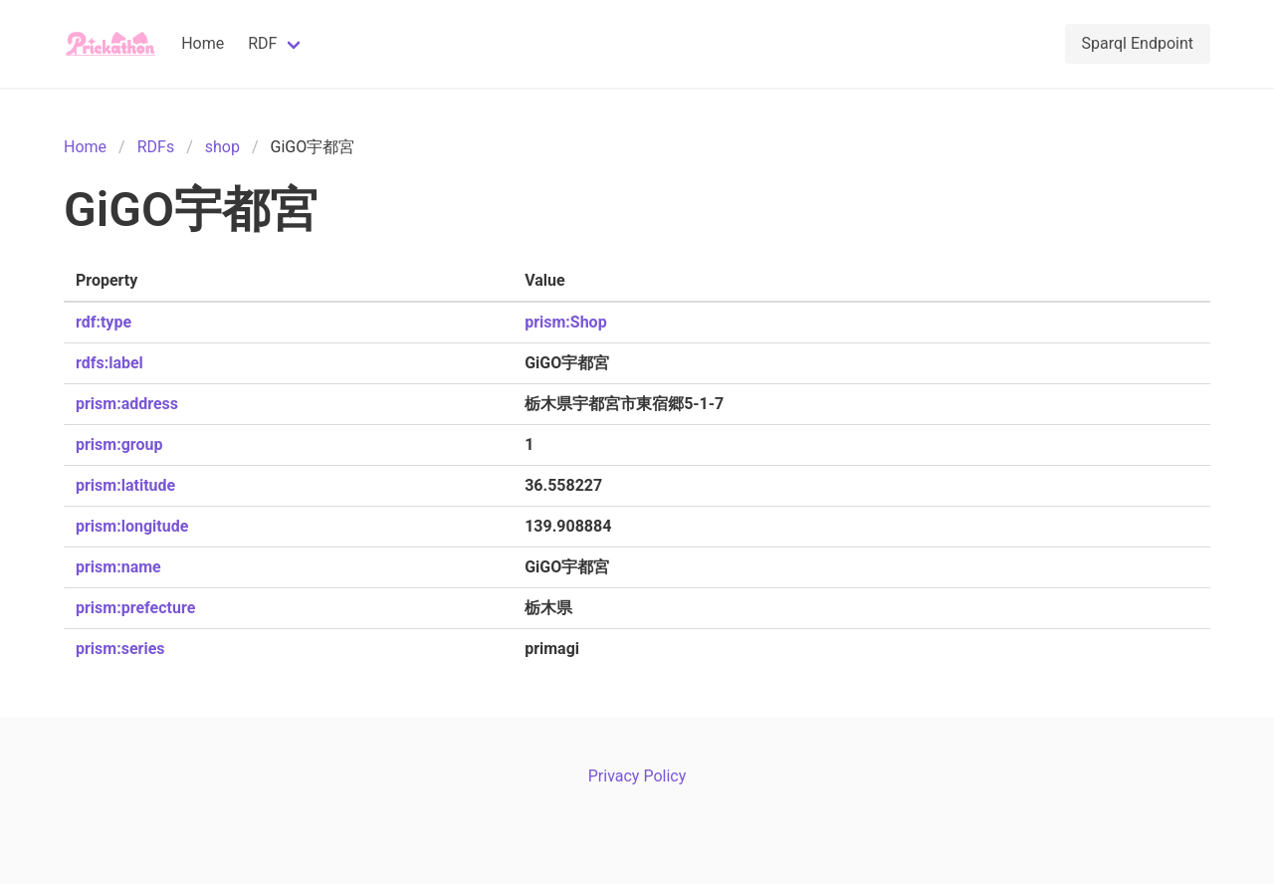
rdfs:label (109, 362)
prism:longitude (132, 526)
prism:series (120, 648)
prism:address (127, 403)
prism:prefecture (135, 607)
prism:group (119, 444)
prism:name (118, 566)
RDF (262, 43)
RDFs (155, 146)
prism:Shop (566, 322)
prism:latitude (125, 485)
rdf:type (103, 322)
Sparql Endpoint (1137, 43)
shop (222, 146)
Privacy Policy (637, 776)
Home (202, 43)
